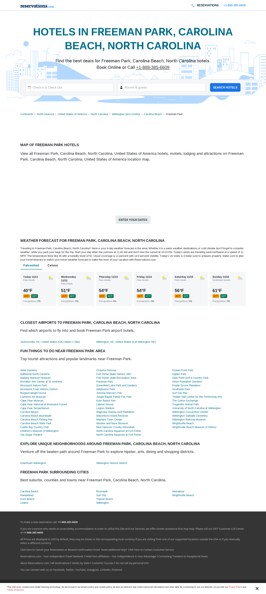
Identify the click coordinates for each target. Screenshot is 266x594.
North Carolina (99, 114)
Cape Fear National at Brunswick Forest (43, 404)
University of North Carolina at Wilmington (196, 408)
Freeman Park (104, 381)
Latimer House (104, 404)
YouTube (80, 569)
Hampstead (27, 495)
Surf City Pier (179, 392)
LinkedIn (105, 569)
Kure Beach (27, 498)
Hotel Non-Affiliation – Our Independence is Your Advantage (121, 556)
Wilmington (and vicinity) (126, 114)
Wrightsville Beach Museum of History (194, 427)
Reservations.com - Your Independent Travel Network (51, 556)
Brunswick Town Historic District (39, 389)
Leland (24, 502)
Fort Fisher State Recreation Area (116, 377)
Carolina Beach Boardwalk (35, 415)
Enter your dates (133, 220)
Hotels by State (81, 563)
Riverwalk (101, 491)
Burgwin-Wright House (33, 392)
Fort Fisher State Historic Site (113, 373)
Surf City (101, 495)
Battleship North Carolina (34, 373)
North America (45, 114)
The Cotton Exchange (185, 400)
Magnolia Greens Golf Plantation (115, 411)
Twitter (70, 569)
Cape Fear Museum (32, 400)
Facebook (58, 569)
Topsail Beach (104, 498)
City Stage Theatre (31, 434)
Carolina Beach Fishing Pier (36, 419)
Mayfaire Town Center (109, 419)
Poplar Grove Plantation (186, 385)
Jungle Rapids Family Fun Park (114, 396)
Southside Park (181, 389)
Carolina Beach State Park (35, 423)
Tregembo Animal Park (185, 404)
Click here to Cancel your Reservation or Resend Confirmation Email (60, 549)
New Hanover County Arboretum (115, 427)
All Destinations (60, 563)
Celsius (53, 265)
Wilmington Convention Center (190, 411)
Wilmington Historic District (111, 463)
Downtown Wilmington (33, 463)
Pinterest (117, 569)
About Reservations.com (34, 563)
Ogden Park (179, 373)
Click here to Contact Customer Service (151, 549)
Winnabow (178, 491)
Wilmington (102, 502)
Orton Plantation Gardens (187, 381)
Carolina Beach (153, 114)
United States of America (72, 114)
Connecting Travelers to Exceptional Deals (183, 556)
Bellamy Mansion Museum (35, 377)
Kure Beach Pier (106, 400)
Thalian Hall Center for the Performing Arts (197, 396)
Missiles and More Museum (112, 423)
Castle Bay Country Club (34, 427)
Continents (26, 114)
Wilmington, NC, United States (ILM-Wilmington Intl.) (126, 341)
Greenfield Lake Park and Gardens (116, 385)
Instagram (93, 569)
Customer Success (102, 563)
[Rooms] (162, 87)
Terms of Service (15, 590)
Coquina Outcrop (106, 370)
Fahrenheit (31, 265)
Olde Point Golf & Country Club (190, 377)
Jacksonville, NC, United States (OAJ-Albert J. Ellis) (50, 341)
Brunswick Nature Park (33, 385)
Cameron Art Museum (33, 396)
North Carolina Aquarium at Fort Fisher (118, 430)
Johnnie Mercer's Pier (109, 392)
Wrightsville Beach (183, 423)
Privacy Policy (235, 587)
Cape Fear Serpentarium (34, 408)
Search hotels (225, 87)
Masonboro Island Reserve (112, 415)
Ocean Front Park (182, 370)
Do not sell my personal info (132, 563)
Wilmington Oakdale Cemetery (190, 415)
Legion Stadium (105, 408)
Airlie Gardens (28, 370)
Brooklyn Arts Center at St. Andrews (41, 381)
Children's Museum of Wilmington (39, 430)
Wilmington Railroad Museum (189, 419)
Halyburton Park (105, 389)
